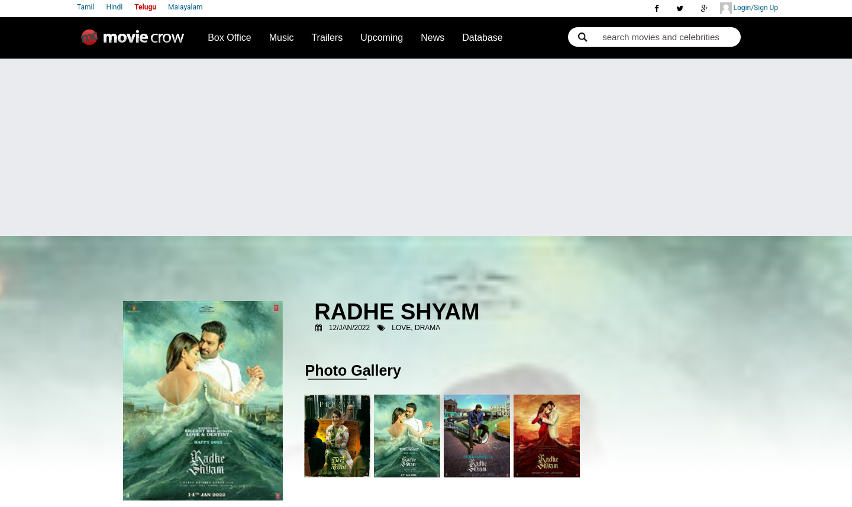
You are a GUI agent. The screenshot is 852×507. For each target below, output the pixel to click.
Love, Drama (416, 328)
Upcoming (381, 38)
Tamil (85, 7)
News (432, 38)
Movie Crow (135, 42)
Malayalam (185, 7)
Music (281, 38)
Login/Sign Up (749, 8)
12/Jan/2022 (349, 328)
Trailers (327, 38)
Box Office (229, 38)
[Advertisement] (426, 147)
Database (482, 38)
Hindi (114, 7)
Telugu (145, 7)
